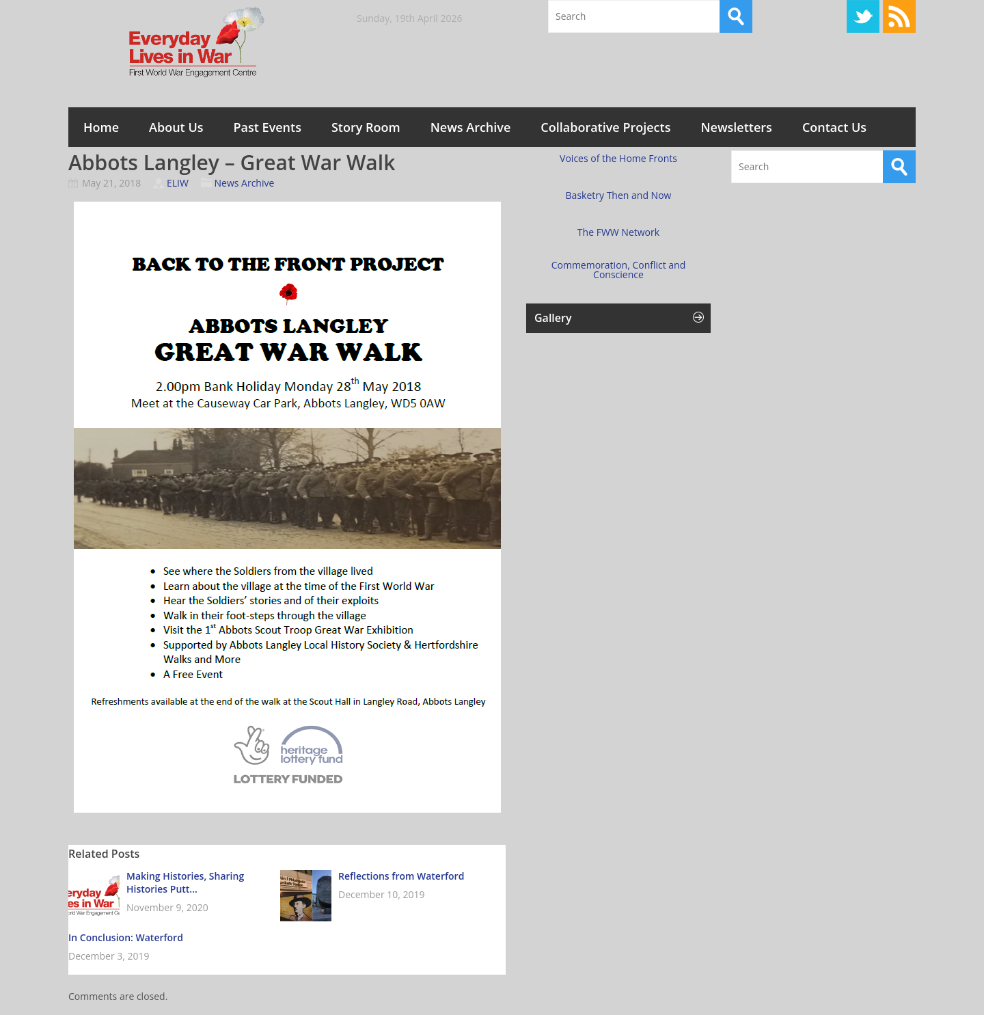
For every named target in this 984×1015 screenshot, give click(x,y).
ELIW (178, 182)
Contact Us (834, 127)
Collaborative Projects (605, 127)
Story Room (365, 127)
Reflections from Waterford (401, 875)
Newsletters (735, 127)
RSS (899, 16)
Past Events (267, 127)
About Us (176, 127)
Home (101, 127)
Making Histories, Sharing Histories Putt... (185, 882)
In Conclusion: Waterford (125, 937)
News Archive (470, 127)
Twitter (863, 16)
